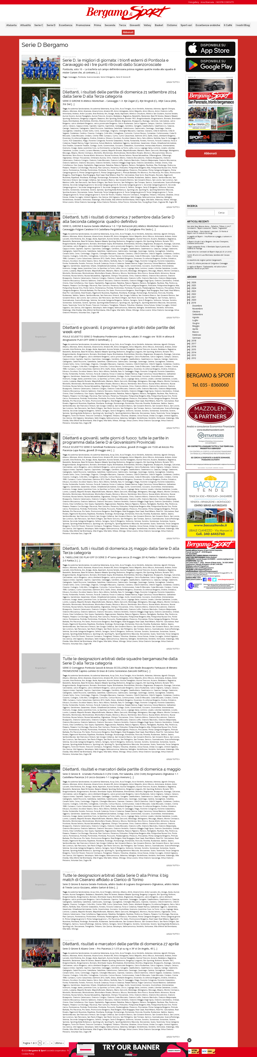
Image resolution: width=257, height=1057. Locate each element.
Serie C (38, 25)
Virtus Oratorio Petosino (107, 202)
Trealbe (118, 195)
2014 (193, 352)
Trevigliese (144, 195)
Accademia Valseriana (99, 109)
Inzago (74, 148)
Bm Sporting (111, 118)
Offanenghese (155, 155)
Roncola (122, 177)
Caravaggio (72, 77)
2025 (193, 285)
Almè (80, 111)
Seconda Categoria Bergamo (110, 300)
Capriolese (109, 126)
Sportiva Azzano (69, 192)
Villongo (173, 199)
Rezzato (159, 175)
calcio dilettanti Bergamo (82, 123)
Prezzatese (143, 170)
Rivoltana (84, 177)
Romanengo (103, 177)
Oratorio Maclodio (131, 160)
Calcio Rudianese (125, 123)
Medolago (163, 150)
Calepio (151, 123)
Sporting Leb (132, 190)
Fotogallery (193, 2)
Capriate (93, 126)
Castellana (108, 128)
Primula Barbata (130, 172)
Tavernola (98, 192)
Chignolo (114, 131)
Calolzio (158, 123)
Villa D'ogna (140, 199)
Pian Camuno (104, 167)
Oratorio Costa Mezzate (99, 160)
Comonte (128, 133)
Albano (66, 111)
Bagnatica (127, 116)
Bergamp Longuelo (88, 118)
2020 (193, 299)
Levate (164, 148)
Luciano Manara (92, 150)
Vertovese (86, 199)
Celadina (77, 131)
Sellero (131, 187)
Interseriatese (169, 145)
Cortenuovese (162, 133)
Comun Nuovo (139, 133)
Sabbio (148, 177)
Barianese (145, 116)
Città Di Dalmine (160, 131)
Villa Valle (150, 199)
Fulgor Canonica (91, 143)
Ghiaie (153, 143)
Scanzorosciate (93, 77)
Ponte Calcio (88, 288)
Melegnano (174, 150)
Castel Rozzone (96, 128)
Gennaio (196, 337)
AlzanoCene (97, 111)
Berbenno (75, 118)
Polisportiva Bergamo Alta (139, 167)
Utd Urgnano (114, 197)
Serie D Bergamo (108, 77)
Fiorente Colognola (97, 140)
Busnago (146, 121)
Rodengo (93, 177)
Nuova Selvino (125, 155)
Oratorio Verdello (103, 163)
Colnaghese (118, 133)
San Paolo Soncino (112, 182)
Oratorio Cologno (81, 160)
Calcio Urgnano (140, 123)
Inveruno (66, 148)
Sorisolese (84, 190)
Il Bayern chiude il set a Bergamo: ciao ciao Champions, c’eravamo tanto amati (208, 243)
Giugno (195, 323)
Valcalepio (125, 197)
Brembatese (74, 121)
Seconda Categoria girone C (131, 185)
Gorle (100, 145)
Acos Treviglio (125, 109)
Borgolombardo (143, 118)
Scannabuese (159, 182)
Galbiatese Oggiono (121, 143)
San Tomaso (140, 182)
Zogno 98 (173, 202)
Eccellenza (65, 25)
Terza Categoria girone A (113, 192)
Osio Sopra (78, 165)
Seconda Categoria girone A (82, 185)
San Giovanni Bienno (125, 180)
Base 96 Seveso (157, 116)
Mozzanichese (158, 153)
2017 (193, 343)
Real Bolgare (76, 175)
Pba (155, 165)
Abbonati (128, 32)
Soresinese (74, 190)
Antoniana (67, 113)
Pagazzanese (99, 165)
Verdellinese (68, 199)
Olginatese (67, 158)
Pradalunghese (122, 170)
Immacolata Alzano (153, 145)
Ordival (158, 163)
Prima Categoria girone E (89, 172)
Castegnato (84, 128)
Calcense (154, 121)
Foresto (143, 140)
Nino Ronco (78, 155)
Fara (163, 138)
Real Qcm (139, 175)
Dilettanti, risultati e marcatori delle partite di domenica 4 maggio (122, 769)
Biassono (101, 118)
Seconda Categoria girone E (155, 185)
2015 (193, 349)
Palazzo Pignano (121, 165)
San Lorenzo (167, 180)
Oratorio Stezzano (87, 163)
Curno (115, 136)
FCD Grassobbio (75, 140)
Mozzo (169, 153)
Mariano (140, 150)
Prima (97, 25)
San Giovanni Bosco (143, 180)
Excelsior (117, 138)
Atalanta (11, 25)
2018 (193, 340)
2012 (193, 358)
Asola (117, 113)
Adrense (157, 109)
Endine (93, 138)
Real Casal (100, 175)
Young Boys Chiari (149, 202)
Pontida (83, 170)
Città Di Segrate (155, 253)
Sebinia (66, 185)
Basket (159, 25)
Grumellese (139, 145)
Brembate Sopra (105, 244)
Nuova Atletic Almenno (94, 155)
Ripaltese (75, 177)
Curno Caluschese (126, 136)
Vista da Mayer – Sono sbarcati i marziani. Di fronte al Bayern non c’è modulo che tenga (207, 232)
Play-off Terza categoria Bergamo (133, 285)
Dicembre (197, 305)
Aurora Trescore (98, 116)
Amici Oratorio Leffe (164, 111)
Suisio (90, 192)
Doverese (67, 138)
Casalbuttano (148, 126)
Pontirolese (92, 170)
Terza (122, 25)
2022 (193, 294)
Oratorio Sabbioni (70, 163)
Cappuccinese (82, 126)
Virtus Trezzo (123, 202)
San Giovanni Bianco (106, 180)
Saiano (155, 177)
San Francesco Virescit (109, 295)
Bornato (167, 118)
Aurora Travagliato (83, 116)
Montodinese (119, 153)
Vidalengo (96, 199)
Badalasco (118, 116)
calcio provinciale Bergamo (105, 123)
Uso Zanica (103, 197)
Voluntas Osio (135, 202)
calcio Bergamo (80, 246)
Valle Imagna (135, 197)
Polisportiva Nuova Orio (161, 167)
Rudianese (139, 177)
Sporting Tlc (144, 190)
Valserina (159, 197)
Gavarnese (145, 143)
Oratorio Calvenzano (82, 278)
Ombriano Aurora (98, 158)
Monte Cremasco (85, 153)
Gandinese (135, 143)
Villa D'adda (106, 199)
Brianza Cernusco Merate (110, 121)
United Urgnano (91, 197)
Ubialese (169, 195)
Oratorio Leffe (117, 160)
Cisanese (140, 131)
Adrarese (149, 109)
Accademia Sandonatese (78, 109)
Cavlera (168, 128)
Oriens (164, 163)
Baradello (136, 116)
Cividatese (74, 133)
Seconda (110, 25)
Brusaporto (137, 121)
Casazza (170, 126)
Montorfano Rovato (134, 153)
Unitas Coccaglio (76, 197)
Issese (80, 148)
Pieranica (115, 167)
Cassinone (74, 128)
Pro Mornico (143, 172)
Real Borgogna (89, 175)
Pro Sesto (165, 172)
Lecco (137, 148)
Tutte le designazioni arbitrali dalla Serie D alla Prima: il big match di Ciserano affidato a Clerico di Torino (115, 877)
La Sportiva (115, 148)
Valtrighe (168, 197)
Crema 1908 (98, 136)
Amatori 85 (108, 111)
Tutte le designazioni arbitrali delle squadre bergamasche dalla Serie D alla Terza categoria (120, 660)
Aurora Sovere (69, 116)
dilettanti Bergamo (167, 136)
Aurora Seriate (171, 113)
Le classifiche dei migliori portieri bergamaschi (204, 260)
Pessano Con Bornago (79, 167)
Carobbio (129, 126)
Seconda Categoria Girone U (115, 187)
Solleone (162, 187)
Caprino (101, 126)
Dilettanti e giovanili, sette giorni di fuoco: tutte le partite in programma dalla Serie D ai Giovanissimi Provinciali (115, 440)
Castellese (118, 128)
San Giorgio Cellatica (87, 180)
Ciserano (148, 131)
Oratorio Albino (118, 158)
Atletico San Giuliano (155, 113)
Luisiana (103, 150)
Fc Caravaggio (171, 138)
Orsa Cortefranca (76, 283)
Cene (96, 131)
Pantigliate (140, 165)
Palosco (132, 165)
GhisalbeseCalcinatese (166, 143)
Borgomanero (157, 118)
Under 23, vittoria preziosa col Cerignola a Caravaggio (207, 263)
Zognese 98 (163, 202)
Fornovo (150, 140)
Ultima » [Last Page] (59, 1043)
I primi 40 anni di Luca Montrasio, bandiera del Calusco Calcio (208, 256)
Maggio (195, 326)
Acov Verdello (138, 109)
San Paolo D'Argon (96, 182)
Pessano (66, 167)
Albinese (73, 111)
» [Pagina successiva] (51, 1043)
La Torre (124, 148)
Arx (106, 113)
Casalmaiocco (160, 126)
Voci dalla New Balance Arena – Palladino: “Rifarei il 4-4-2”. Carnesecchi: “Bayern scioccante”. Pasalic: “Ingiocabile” (209, 227)
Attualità (25, 25)
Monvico (147, 153)
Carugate (137, 126)
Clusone (91, 133)
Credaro (88, 136)
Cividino (83, 133)
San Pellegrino (127, 182)
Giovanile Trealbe (81, 145)
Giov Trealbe (68, 145)
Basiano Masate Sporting (105, 241)
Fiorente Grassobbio (114, 140)
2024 (193, 288)
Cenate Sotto (87, 131)
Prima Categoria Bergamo (159, 170)
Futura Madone (105, 143)
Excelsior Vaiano (129, 138)
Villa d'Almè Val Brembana (123, 199)
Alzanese (87, 111)
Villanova (159, 199)
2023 (193, 291)
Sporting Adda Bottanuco (115, 190)
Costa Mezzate (77, 136)
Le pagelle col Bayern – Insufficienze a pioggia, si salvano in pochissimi (209, 237)
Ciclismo (172, 25)
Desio (155, 136)
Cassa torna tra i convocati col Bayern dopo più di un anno (209, 252)
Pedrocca (172, 165)
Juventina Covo (90, 148)
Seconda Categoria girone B (106, 185)
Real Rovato (150, 175)
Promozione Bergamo (124, 290)
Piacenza (93, 167)
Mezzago (66, 153)
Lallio (131, 148)
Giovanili (135, 25)
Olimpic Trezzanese (81, 158)
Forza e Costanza (116, 263)
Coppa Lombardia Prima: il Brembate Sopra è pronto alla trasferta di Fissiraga (208, 248)
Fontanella (134, 140)
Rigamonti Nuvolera (100, 293)
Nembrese (67, 155)
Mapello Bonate (115, 150)
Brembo (94, 121)
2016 (193, 346)
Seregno (138, 187)
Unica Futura (149, 305)
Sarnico (149, 182)
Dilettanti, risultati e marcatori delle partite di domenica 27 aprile (121, 943)
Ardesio (75, 113)
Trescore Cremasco (131, 195)
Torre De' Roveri (107, 195)
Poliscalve (123, 167)
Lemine (156, 148)
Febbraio (196, 334)
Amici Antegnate (121, 111)
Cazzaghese (68, 131)
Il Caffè (228, 25)
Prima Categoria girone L (111, 172)
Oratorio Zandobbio (145, 163)
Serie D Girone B (123, 77)
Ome (109, 158)
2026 (193, 282)
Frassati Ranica (77, 143)
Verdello (77, 199)
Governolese (108, 145)
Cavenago (150, 128)
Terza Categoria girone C (157, 192)
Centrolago (104, 131)
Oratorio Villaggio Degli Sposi (123, 163)
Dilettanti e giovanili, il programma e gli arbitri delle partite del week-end (119, 329)
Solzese (170, 187)
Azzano (109, 116)
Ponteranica (74, 170)
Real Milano (111, 175)
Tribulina (161, 195)
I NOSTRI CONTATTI (225, 2)
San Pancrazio (81, 182)
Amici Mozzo (148, 111)
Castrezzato (140, 128)
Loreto (82, 150)
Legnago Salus (146, 148)
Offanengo (166, 155)
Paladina (109, 165)
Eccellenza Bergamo (80, 138)
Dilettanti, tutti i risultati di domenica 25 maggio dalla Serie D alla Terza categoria (121, 550)
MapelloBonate (129, 150)
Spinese (100, 190)
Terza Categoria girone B (135, 192)
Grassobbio (128, 145)
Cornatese (151, 133)
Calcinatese (164, 121)
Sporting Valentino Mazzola (161, 190)
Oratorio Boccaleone (135, 158)
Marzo (195, 332)
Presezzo (133, 170)
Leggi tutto (173, 82)
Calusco (72, 126)
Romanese (113, 177)
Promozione (83, 25)
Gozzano (119, 145)
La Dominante (103, 148)
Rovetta (130, 177)
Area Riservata (207, 2)
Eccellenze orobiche (208, 25)
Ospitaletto (88, 165)
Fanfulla (157, 138)
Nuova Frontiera (111, 155)
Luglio (195, 320)
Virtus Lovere (68, 202)
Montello (98, 153)
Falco (139, 138)
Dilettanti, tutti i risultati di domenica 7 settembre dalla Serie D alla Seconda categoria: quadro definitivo (118, 219)
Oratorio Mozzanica (167, 160)
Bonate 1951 (130, 118)
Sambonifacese (165, 177)
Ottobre (196, 311)
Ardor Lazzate (86, 113)
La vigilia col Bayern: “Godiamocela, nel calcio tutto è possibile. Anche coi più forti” (207, 268)
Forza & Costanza (162, 140)
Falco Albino (147, 138)
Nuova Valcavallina (140, 155)
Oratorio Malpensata (149, 160)
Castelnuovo (128, 128)
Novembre (197, 308)
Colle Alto (108, 133)
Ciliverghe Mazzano (127, 131)
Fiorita (126, 140)
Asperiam (124, 113)
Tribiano (153, 195)
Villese (166, 199)
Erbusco (109, 138)
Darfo (150, 136)
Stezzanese (82, 192)
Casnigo (66, 128)
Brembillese (85, 121)
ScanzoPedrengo (173, 182)
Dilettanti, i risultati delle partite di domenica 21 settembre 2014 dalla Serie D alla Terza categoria (119, 94)
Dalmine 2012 (141, 136)
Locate (75, 150)
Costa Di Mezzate (142, 256)
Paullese (149, 165)
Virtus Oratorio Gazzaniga (85, 202)
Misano (74, 153)
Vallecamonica (148, 197)
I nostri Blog (243, 25)
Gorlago (93, 145)
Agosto (195, 317)
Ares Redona (98, 113)
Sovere (93, 190)
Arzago (111, 113)
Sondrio (66, 190)
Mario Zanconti (151, 150)
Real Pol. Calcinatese (125, 175)
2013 (193, 355)
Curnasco (108, 136)
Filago (85, 140)
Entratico (101, 138)
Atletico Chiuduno (137, 113)
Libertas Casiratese (162, 268)
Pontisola (82, 77)
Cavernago (159, 128)
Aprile (195, 329)
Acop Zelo (114, 109)
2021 (193, 297)
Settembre (197, 314)
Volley (147, 25)
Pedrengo (162, 165)
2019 (193, 302)
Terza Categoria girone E (89, 195)
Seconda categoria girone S (90, 187)
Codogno (99, 133)
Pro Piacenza (154, 172)
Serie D (51, 25)
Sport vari (186, 25)
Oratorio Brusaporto (153, 158)
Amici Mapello (135, 111)
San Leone (156, 180)
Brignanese (126, 121)
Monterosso (108, 153)
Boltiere (120, 118)
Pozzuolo (111, 170)
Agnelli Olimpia (168, 109)
